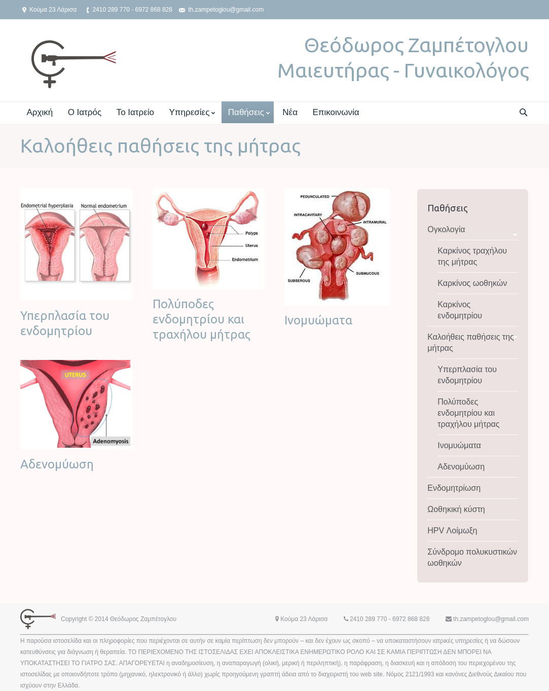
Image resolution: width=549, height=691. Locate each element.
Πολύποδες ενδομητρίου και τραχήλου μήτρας (201, 319)
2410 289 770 (110, 9)
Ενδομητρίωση (454, 488)
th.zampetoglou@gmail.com (226, 9)
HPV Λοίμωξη (452, 530)
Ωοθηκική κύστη (456, 509)
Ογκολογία (446, 229)
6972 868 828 (153, 9)
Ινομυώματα (318, 320)
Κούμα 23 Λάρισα (53, 9)
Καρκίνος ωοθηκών (472, 283)
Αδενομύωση (57, 464)
